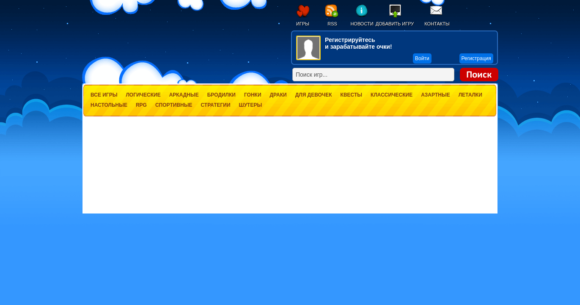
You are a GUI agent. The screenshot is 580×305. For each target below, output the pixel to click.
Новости (361, 23)
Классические (391, 95)
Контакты (436, 23)
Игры (302, 23)
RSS (332, 23)
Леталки (470, 95)
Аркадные (184, 95)
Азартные (435, 95)
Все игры (104, 95)
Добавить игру (395, 23)
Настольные (109, 105)
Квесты (351, 95)
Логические (143, 95)
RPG (141, 105)
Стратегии (215, 105)
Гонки (252, 95)
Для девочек (313, 95)
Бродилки (221, 95)
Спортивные (173, 105)
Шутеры (250, 105)
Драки (278, 95)
